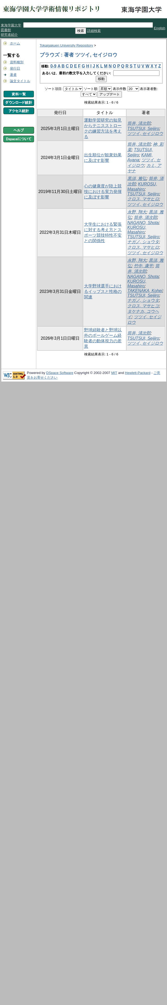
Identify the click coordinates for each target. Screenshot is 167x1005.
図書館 (6, 30)
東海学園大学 (11, 25)
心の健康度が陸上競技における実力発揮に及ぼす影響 (103, 191)
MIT (114, 373)
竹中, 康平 (143, 266)
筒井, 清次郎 (139, 123)
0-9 (53, 66)
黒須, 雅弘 (136, 178)
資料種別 (16, 62)
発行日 (15, 68)
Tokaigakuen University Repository (66, 45)
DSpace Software (59, 373)
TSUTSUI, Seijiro (143, 128)
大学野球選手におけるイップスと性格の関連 (103, 291)
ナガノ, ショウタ (143, 242)
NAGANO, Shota (143, 222)
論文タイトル (20, 81)
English (159, 28)
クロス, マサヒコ (143, 306)
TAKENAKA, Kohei (144, 290)
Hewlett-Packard (138, 373)
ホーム (15, 43)
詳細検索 (94, 31)
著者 (13, 75)
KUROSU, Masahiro (136, 229)
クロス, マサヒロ (143, 199)
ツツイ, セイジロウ (145, 133)
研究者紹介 (9, 35)
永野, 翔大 (136, 212)
